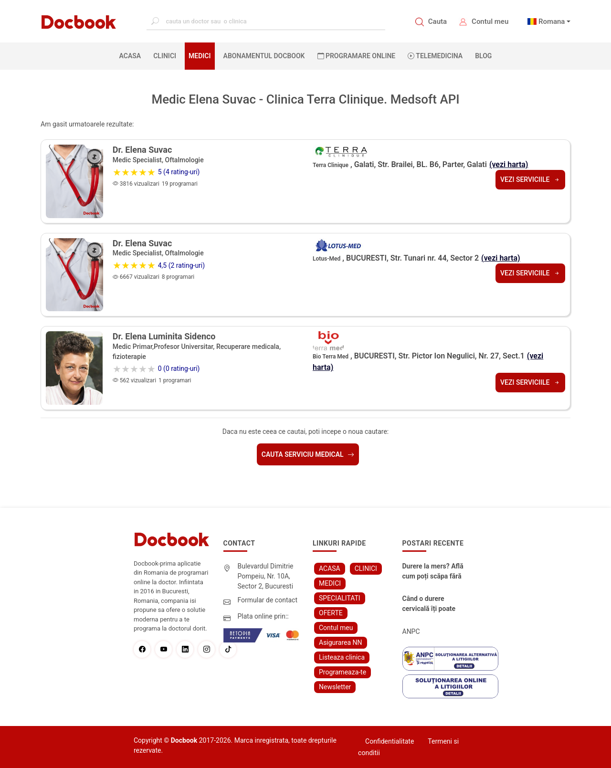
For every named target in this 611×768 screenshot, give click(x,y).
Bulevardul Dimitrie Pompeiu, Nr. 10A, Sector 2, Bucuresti (266, 576)
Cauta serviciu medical (308, 454)
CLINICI (164, 56)
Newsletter (335, 687)
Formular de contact (268, 600)
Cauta (437, 21)
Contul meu (490, 21)
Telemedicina (435, 56)
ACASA (132, 55)
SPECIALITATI (339, 598)
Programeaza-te (342, 672)
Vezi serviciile (530, 179)
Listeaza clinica (342, 657)
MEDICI (200, 56)
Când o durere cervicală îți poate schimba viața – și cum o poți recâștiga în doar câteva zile (433, 604)
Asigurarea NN (340, 642)
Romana (551, 21)
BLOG (483, 56)
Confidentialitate (389, 741)
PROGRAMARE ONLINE (356, 56)
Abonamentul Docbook (264, 56)
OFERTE (331, 613)
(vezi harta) (508, 164)
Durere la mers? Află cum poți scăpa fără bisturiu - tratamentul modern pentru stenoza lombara (434, 571)
